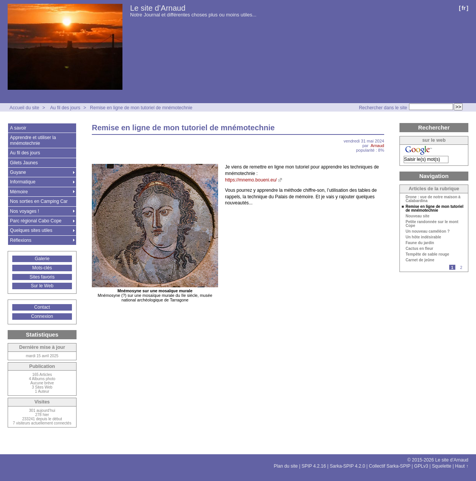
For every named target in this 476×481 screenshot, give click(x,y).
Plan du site (286, 466)
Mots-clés (42, 267)
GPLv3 (421, 466)
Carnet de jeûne (420, 260)
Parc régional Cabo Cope (36, 220)
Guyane (18, 172)
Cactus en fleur (419, 249)
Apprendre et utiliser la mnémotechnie (33, 140)
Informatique (23, 182)
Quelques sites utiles (31, 230)
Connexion (42, 316)
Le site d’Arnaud (158, 8)
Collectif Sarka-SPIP (390, 466)
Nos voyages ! (24, 211)
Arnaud (377, 145)
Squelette (442, 466)
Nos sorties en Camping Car (39, 201)
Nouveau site (417, 216)
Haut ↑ (461, 466)
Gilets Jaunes (24, 162)
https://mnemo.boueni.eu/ (251, 180)
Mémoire (19, 191)
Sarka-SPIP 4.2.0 (347, 466)
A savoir (18, 128)
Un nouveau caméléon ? (428, 231)
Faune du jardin (420, 243)
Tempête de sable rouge (427, 254)
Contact (42, 307)
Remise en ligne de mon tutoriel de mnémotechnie (141, 107)
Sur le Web (42, 285)
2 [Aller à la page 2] (461, 268)
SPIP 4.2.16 (314, 466)
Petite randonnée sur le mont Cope (432, 224)
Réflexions (20, 240)
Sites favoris (41, 277)
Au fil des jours (65, 107)
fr (463, 8)
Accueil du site (24, 107)
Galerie (42, 258)
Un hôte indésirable (423, 237)
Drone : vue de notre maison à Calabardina (433, 199)
